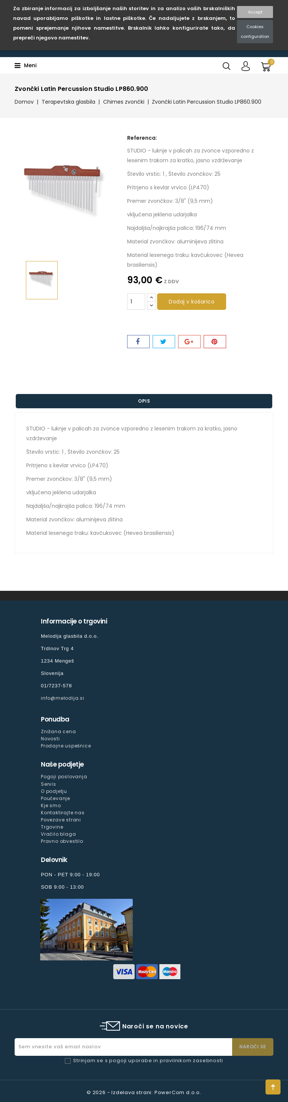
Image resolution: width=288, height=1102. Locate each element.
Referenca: (142, 138)
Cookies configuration (255, 31)
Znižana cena (58, 731)
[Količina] (136, 301)
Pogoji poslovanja (64, 776)
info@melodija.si (62, 698)
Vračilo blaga (58, 834)
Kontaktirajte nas (63, 812)
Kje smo (51, 805)
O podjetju (54, 791)
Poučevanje (55, 798)
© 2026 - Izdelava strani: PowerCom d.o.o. (144, 1092)
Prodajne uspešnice (66, 746)
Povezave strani (61, 820)
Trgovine (52, 827)
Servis (48, 784)
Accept (255, 12)
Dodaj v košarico (191, 301)
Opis (144, 401)
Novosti (50, 738)
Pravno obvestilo (62, 841)
